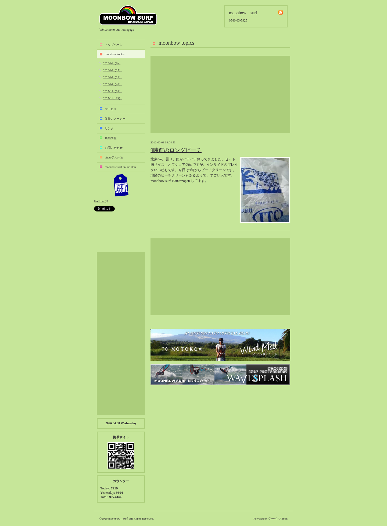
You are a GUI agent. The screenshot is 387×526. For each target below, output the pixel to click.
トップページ (114, 44)
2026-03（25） (112, 70)
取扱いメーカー (115, 118)
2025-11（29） (112, 98)
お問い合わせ (114, 147)
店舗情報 (111, 138)
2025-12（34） (112, 91)
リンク (109, 128)
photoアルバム (114, 157)
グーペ (272, 518)
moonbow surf (128, 15)
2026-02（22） (112, 77)
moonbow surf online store (121, 166)
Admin (283, 518)
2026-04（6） (111, 63)
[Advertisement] (220, 94)
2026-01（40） (112, 84)
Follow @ (101, 201)
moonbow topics (114, 54)
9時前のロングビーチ (176, 150)
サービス (111, 109)
